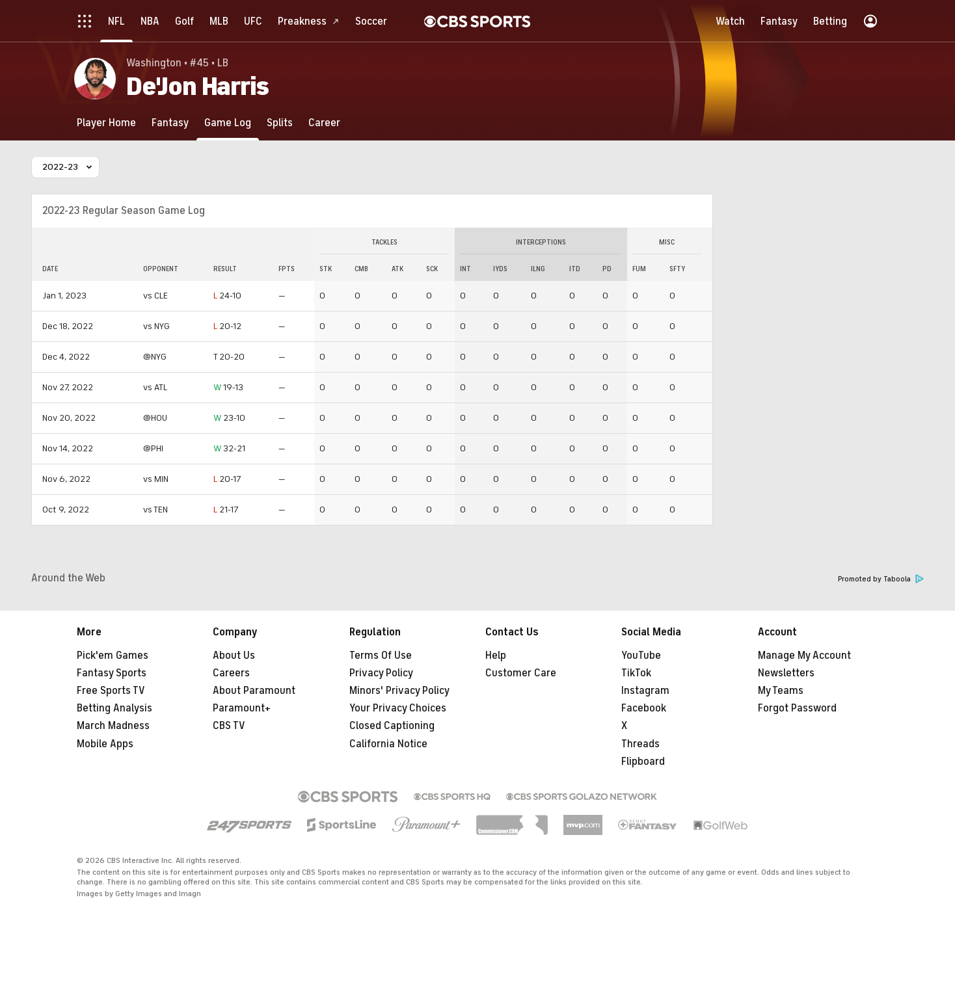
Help (495, 655)
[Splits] (280, 122)
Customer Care (520, 673)
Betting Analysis (114, 708)
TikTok (636, 673)
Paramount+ (242, 708)
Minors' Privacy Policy (399, 690)
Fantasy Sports (111, 673)
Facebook (643, 708)
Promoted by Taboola (881, 579)
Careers (231, 673)
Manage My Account (804, 655)
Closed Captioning (392, 725)
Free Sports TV (111, 690)
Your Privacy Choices (397, 708)
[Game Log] (227, 122)
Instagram (645, 690)
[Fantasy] (170, 122)
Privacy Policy (381, 673)
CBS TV (229, 725)
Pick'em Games (112, 655)
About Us (234, 655)
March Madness (113, 725)
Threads (640, 743)
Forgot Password (797, 708)
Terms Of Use (380, 655)
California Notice (388, 743)
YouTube (641, 655)
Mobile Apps (105, 743)
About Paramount (254, 690)
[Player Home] (106, 122)
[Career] (324, 122)
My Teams (780, 690)
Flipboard (643, 761)
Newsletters (786, 673)
